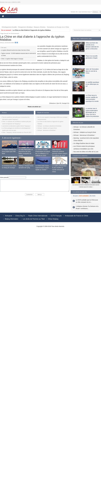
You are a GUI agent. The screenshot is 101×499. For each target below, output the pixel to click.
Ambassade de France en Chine (76, 216)
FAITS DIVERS (61, 19)
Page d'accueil (4, 33)
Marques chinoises (40, 27)
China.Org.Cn (20, 216)
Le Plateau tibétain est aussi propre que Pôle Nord (9, 151)
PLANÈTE (71, 19)
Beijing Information (11, 219)
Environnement (15, 33)
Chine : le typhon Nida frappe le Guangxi (12, 58)
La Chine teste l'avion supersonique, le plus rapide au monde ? (42, 167)
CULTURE (50, 19)
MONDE (23, 19)
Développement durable (9, 27)
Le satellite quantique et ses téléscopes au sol (92, 84)
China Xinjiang (53, 219)
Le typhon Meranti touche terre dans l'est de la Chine (15, 50)
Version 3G (74, 12)
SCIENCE (40, 19)
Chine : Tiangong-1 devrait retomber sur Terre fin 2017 (16, 132)
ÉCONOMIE (14, 19)
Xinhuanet (8, 216)
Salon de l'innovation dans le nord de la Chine (92, 71)
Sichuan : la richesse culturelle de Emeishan (49, 126)
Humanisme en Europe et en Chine (58, 27)
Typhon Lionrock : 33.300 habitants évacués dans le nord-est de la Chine (18, 54)
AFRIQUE (31, 19)
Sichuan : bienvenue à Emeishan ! (47, 130)
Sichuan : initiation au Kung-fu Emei (47, 128)
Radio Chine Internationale (37, 216)
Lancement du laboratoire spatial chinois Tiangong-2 (16, 126)
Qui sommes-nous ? (85, 12)
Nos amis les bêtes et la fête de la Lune (86, 151)
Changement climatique (25, 27)
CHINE (5, 19)
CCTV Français (56, 216)
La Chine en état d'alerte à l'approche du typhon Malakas (32, 30)
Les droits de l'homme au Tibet (34, 219)
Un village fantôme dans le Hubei (84, 143)
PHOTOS (6, 23)
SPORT (79, 19)
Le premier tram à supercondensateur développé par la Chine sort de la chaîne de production (92, 112)
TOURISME (88, 19)
